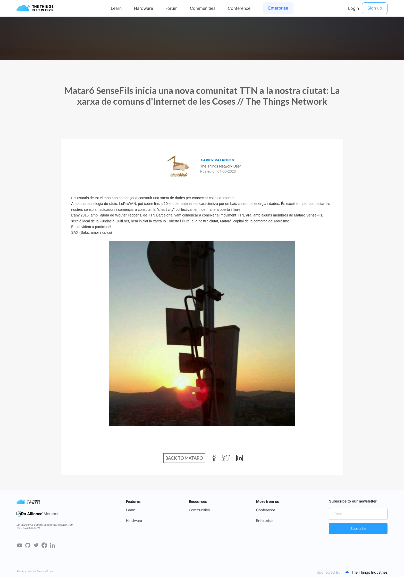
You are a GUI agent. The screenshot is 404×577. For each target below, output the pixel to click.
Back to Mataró (184, 458)
